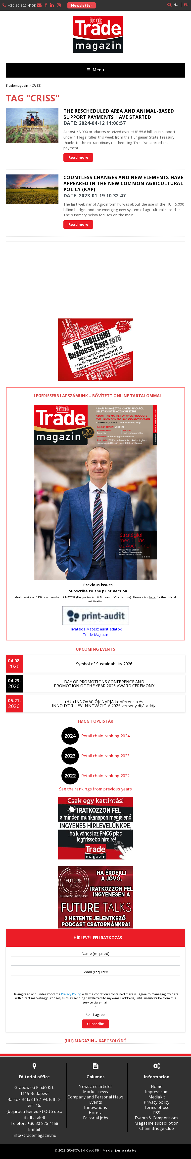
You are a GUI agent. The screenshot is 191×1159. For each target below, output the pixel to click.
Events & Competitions (156, 1118)
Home (156, 1086)
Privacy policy (156, 1102)
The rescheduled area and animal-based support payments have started (118, 114)
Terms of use (157, 1107)
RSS (156, 1112)
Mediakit (156, 1097)
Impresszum (156, 1091)
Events (95, 1102)
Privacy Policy (71, 994)
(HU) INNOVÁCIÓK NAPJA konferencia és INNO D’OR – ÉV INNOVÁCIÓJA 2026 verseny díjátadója (104, 703)
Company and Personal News (95, 1097)
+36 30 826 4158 (22, 5)
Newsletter (81, 5)
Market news (95, 1091)
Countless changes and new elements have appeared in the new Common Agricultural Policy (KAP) (123, 183)
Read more (78, 157)
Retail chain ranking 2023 (105, 756)
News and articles (95, 1086)
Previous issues (98, 584)
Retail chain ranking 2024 (105, 736)
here (152, 597)
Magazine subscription (157, 1123)
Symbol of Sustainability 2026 (104, 664)
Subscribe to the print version (98, 590)
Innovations (95, 1107)
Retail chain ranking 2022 (105, 775)
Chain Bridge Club (156, 1128)
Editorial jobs (95, 1118)
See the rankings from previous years (95, 789)
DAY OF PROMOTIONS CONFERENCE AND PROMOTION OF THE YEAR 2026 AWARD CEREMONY (104, 684)
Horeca (95, 1112)
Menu (95, 70)
